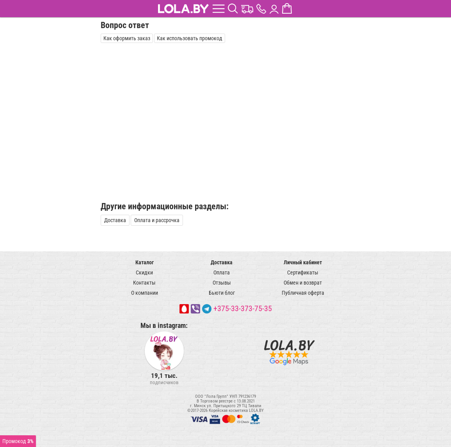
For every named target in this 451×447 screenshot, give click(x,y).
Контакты (144, 283)
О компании (144, 293)
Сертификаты (302, 272)
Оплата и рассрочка (156, 220)
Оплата (221, 272)
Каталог (144, 262)
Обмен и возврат (303, 283)
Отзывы (222, 283)
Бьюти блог (222, 293)
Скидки (144, 272)
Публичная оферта (303, 293)
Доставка (115, 220)
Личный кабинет (303, 262)
